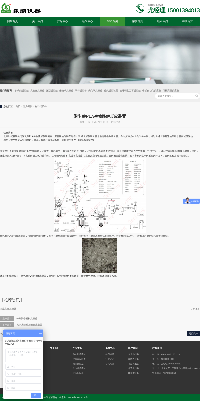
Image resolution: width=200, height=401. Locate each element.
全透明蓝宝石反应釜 (130, 90)
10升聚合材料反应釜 (26, 318)
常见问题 (110, 363)
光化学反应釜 (95, 90)
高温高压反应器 (8, 308)
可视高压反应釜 (171, 90)
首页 (18, 106)
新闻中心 (87, 21)
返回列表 (193, 333)
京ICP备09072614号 (78, 397)
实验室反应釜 (37, 90)
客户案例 (112, 21)
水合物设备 (133, 354)
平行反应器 (81, 90)
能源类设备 (133, 373)
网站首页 (12, 21)
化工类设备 (133, 368)
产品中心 (62, 21)
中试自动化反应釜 (151, 90)
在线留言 (187, 21)
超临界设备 (133, 359)
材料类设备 (41, 106)
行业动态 (110, 359)
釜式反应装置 (111, 90)
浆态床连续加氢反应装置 (29, 324)
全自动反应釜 (66, 90)
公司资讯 (110, 354)
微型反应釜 (52, 90)
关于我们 (37, 21)
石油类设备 (133, 363)
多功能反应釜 (22, 90)
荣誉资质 (137, 21)
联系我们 (162, 21)
